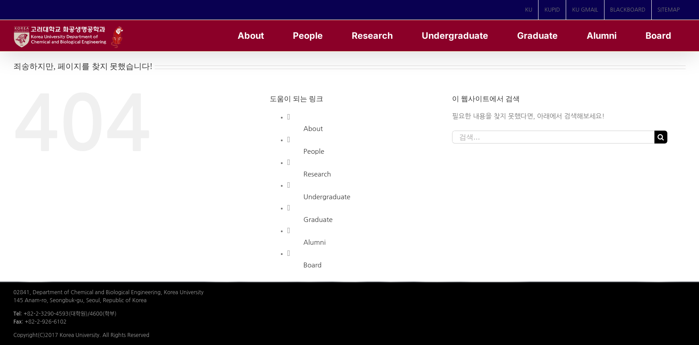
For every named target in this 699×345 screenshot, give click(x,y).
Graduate (318, 219)
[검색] (660, 137)
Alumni (315, 242)
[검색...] (553, 137)
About (313, 128)
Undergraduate (327, 196)
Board (313, 265)
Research (317, 174)
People (314, 151)
